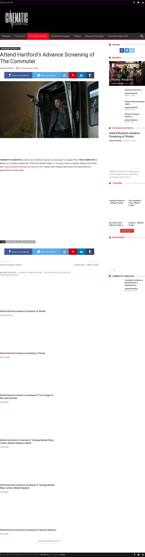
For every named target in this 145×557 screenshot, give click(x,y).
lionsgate (10, 242)
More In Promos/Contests (57, 272)
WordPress (44, 555)
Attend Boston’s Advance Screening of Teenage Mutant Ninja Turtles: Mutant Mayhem (48, 524)
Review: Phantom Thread (22, 263)
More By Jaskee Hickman (30, 272)
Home (2, 45)
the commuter (29, 242)
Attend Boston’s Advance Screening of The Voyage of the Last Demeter (81, 484)
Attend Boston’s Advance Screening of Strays (46, 304)
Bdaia (63, 555)
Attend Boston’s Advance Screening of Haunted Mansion (82, 522)
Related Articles (8, 272)
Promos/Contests (13, 45)
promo (18, 242)
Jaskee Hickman (8, 68)
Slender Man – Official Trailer (76, 263)
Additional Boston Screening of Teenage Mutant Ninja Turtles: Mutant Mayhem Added (14, 525)
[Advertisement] (96, 15)
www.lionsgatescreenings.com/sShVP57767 (23, 167)
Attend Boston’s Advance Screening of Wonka (12, 304)
